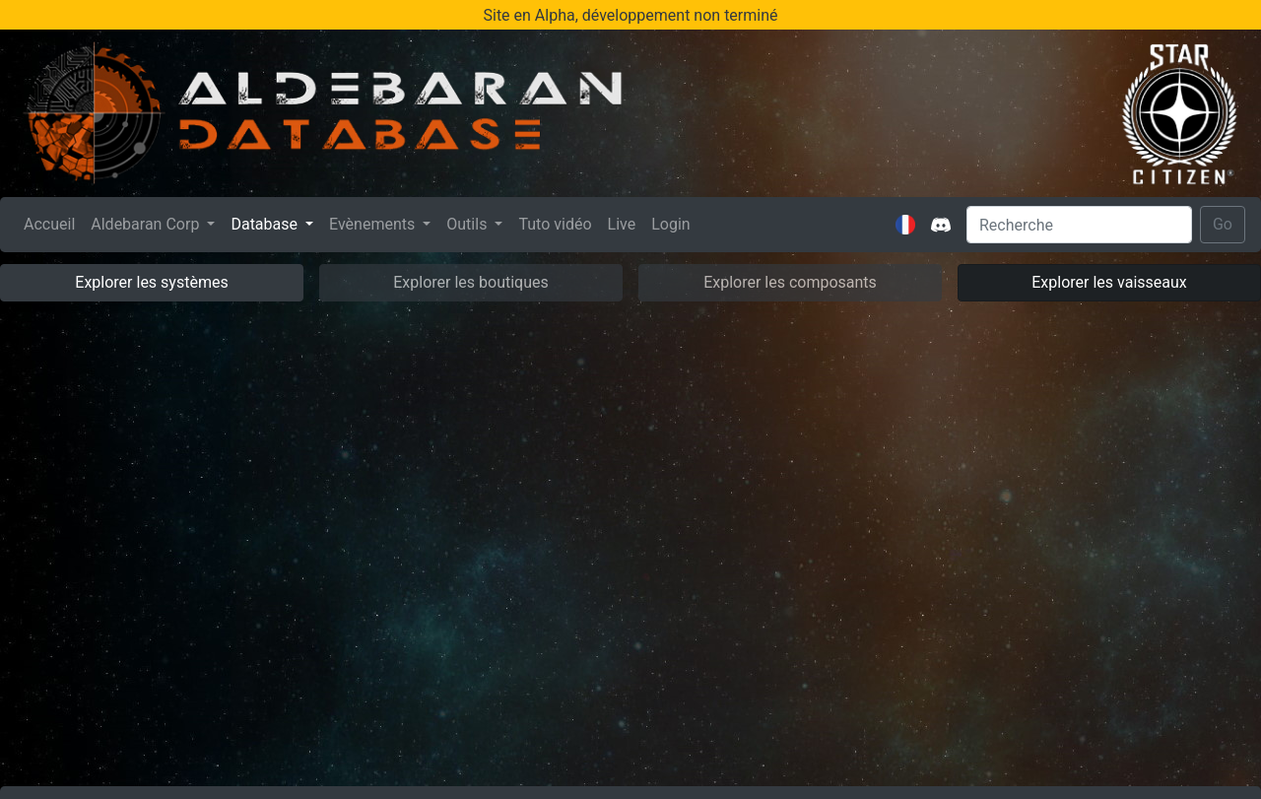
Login (670, 224)
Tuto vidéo (554, 224)
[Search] (1079, 224)
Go (1222, 224)
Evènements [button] (374, 224)
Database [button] (266, 224)
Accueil (53, 222)
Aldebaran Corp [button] (147, 224)
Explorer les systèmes (151, 282)
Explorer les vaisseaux (1108, 282)
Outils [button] (468, 224)
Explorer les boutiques (471, 282)
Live (622, 224)
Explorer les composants (790, 282)
